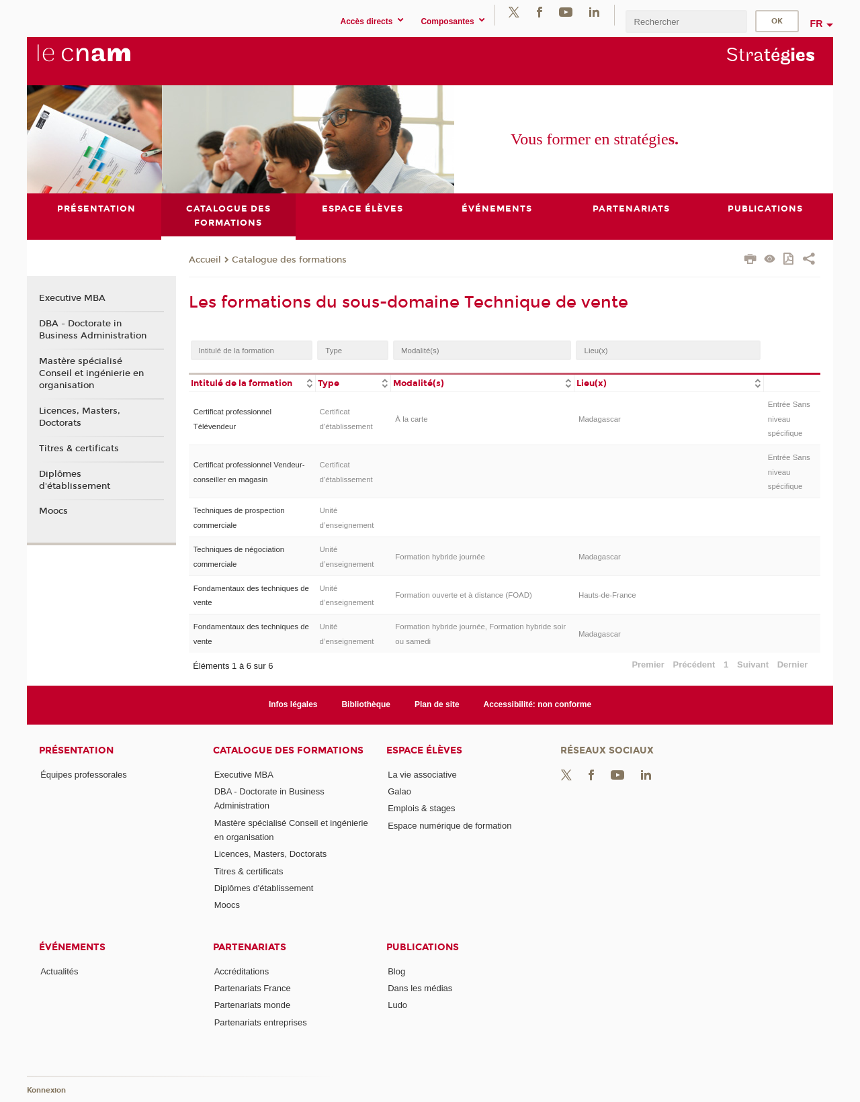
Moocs (53, 511)
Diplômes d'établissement (74, 480)
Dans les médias (420, 988)
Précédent (694, 664)
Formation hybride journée (440, 557)
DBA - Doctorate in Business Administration (92, 329)
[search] (686, 21)
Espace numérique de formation (449, 826)
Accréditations (241, 971)
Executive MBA (72, 298)
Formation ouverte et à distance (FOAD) (463, 595)
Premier (648, 664)
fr (816, 23)
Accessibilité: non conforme (538, 704)
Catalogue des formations (289, 260)
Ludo (397, 1005)
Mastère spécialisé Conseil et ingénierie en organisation (91, 373)
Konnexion (46, 1091)
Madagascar (599, 419)
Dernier (792, 664)
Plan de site (437, 704)
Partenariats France (252, 988)
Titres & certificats (79, 448)
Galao (399, 791)
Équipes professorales (83, 775)
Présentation (76, 750)
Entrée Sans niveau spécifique (789, 418)
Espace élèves (424, 750)
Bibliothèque (365, 704)
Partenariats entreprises (260, 1022)
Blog (396, 971)
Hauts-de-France (607, 595)
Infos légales (293, 704)
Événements (72, 947)
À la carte (411, 419)
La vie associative (422, 775)
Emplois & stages (421, 808)
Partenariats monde (252, 1005)
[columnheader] (252, 382)
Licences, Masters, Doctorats (79, 417)
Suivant (753, 664)
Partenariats (249, 947)
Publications (422, 947)
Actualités (59, 971)
